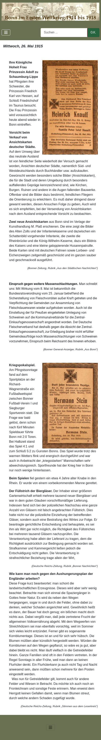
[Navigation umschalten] (6, 32)
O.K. (93, 32)
